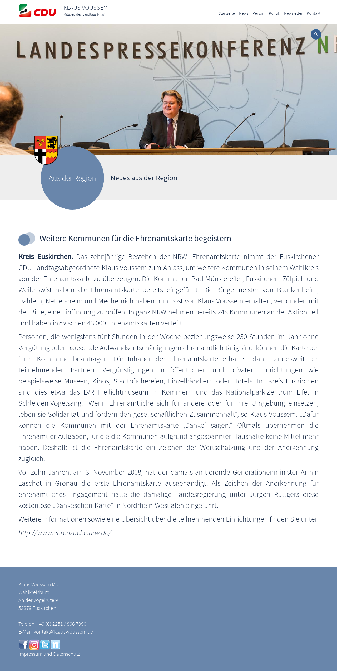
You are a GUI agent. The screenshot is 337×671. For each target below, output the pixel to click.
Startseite (227, 13)
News (243, 13)
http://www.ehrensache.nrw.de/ (64, 532)
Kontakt (313, 13)
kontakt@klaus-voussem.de (63, 631)
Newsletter (293, 13)
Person (258, 13)
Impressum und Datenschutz (49, 653)
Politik (274, 13)
